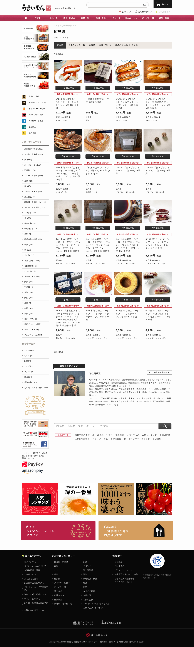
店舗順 (134, 45)
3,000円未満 (29, 350)
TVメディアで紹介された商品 (96, 604)
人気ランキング (149, 435)
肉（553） (28, 160)
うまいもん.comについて (35, 566)
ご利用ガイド (164, 11)
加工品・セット (132, 18)
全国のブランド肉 (36, 115)
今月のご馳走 (34, 96)
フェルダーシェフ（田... (156, 264)
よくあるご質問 (31, 579)
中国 (56, 38)
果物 (56, 574)
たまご (57, 570)
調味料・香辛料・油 (63, 604)
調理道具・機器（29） (33, 239)
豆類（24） (29, 181)
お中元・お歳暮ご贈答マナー (36, 388)
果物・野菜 (101, 18)
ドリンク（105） (31, 213)
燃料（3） (28, 234)
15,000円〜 (29, 377)
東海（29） (29, 292)
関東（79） (29, 282)
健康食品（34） (30, 223)
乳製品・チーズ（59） (33, 191)
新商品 (100, 435)
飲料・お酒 (164, 18)
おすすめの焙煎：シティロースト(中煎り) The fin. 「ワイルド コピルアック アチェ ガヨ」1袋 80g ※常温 (128, 245)
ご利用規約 (119, 566)
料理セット (59, 595)
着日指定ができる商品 (33, 149)
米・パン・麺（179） (33, 165)
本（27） (28, 250)
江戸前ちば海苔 (82, 439)
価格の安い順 (105, 45)
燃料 (85, 587)
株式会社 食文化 (99, 635)
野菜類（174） (30, 170)
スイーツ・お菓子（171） (35, 207)
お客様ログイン (145, 11)
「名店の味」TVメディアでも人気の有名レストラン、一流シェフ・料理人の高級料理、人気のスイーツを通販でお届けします (136, 530)
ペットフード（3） (32, 330)
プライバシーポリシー (124, 570)
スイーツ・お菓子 (62, 583)
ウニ (106, 439)
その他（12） (29, 255)
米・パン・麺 (148, 18)
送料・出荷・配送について (36, 594)
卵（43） (28, 186)
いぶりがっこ (133, 435)
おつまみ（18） (30, 271)
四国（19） (29, 314)
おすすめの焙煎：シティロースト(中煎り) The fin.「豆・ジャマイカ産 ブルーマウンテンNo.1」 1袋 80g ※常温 (98, 245)
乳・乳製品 (88, 570)
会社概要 (118, 562)
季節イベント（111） (33, 324)
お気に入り (127, 11)
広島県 (66, 38)
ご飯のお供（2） (31, 266)
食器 (85, 583)
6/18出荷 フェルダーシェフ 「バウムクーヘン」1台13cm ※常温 (127, 313)
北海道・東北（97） (32, 276)
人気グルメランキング (38, 102)
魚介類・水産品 (61, 562)
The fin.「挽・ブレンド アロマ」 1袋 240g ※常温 (158, 170)
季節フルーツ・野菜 (37, 109)
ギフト (38, 18)
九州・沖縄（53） (31, 319)
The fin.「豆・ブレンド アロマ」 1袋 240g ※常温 (128, 170)
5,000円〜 (28, 361)
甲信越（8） (29, 287)
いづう (109, 435)
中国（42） (29, 308)
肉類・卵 (85, 18)
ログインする (30, 562)
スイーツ (116, 18)
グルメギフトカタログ (139, 439)
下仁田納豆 (165, 435)
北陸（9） (28, 303)
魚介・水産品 (69, 18)
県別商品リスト (30, 382)
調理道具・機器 (90, 579)
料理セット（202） (32, 229)
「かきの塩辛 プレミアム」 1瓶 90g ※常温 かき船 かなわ (98, 170)
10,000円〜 (29, 372)
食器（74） (29, 245)
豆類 (85, 574)
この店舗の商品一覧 (160, 372)
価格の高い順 (121, 45)
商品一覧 (53, 18)
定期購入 (32, 127)
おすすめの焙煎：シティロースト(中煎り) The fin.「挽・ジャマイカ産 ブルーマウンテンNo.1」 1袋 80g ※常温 (68, 245)
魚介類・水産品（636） (34, 154)
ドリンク (87, 566)
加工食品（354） (31, 197)
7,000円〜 (28, 366)
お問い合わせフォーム (34, 610)
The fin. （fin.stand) (125, 192)
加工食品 (58, 591)
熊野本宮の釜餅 (82, 435)
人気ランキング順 (76, 45)
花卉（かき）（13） (32, 260)
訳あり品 (32, 133)
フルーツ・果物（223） (34, 176)
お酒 (85, 562)
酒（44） (28, 218)
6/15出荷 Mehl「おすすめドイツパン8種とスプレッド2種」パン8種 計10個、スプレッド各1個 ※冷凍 (68, 173)
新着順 (92, 45)
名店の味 (157, 439)
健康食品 (58, 599)
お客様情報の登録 (32, 570)
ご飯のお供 (88, 599)
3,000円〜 (28, 356)
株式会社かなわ (93, 192)
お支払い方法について (34, 583)
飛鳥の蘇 (119, 435)
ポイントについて (32, 599)
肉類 (56, 566)
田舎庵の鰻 (116, 439)
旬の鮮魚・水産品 (36, 121)
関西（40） (29, 298)
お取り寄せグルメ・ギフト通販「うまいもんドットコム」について (58, 530)
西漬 (88, 120)
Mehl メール (61, 120)
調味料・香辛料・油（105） (35, 202)
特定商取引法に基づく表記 (126, 574)
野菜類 (57, 579)
